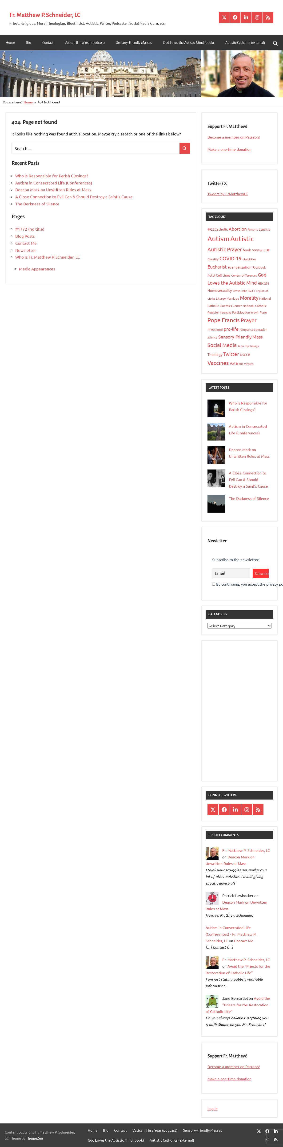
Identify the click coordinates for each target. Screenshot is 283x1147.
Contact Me (26, 243)
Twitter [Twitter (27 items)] (231, 354)
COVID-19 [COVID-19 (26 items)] (230, 258)
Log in (212, 1108)
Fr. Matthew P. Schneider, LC (55, 14)
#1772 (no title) (29, 228)
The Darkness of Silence (37, 203)
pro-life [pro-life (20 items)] (231, 329)
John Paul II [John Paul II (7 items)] (248, 291)
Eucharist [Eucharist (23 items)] (217, 266)
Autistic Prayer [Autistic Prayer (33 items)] (224, 249)
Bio (28, 43)
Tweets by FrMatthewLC (227, 193)
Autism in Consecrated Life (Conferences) (53, 182)
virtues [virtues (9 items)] (249, 364)
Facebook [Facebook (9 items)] (259, 267)
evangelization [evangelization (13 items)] (239, 267)
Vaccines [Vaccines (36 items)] (218, 362)
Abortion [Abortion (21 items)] (238, 229)
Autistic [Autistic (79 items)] (242, 239)
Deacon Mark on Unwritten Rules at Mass (53, 189)
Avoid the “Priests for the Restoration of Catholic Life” (238, 1005)
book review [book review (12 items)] (253, 250)
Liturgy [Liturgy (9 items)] (221, 298)
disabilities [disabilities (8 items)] (249, 259)
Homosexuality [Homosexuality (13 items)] (219, 290)
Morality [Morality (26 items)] (249, 297)
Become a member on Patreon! (233, 137)
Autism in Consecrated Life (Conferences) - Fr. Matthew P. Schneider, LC (231, 934)
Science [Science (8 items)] (212, 337)
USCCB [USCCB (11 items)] (245, 354)
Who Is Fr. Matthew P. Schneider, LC (47, 256)
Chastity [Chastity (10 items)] (213, 259)
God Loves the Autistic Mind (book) (188, 43)
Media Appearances (37, 268)
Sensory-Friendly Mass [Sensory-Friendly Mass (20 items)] (240, 336)
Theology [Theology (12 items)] (214, 354)
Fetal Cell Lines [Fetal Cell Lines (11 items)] (218, 275)
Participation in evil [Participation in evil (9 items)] (245, 312)
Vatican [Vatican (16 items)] (236, 363)
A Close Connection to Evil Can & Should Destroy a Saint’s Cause (74, 196)
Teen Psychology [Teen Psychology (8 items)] (248, 346)
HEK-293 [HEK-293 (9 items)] (263, 283)
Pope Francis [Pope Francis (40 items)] (223, 320)
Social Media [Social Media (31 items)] (222, 345)
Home (10, 43)
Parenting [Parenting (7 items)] (225, 312)
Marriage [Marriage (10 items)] (233, 298)
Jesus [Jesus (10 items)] (236, 291)
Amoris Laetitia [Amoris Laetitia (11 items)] (259, 229)
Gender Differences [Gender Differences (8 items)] (244, 275)
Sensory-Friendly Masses (134, 43)
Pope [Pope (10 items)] (263, 312)
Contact (47, 43)
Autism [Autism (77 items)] (218, 239)
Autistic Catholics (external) (245, 43)
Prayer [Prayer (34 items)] (249, 320)
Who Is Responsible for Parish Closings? (51, 175)
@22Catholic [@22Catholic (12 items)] (217, 229)
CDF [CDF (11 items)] (266, 250)
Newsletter (25, 250)
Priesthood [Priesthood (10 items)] (215, 329)
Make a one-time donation (229, 149)
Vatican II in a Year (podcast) (85, 43)
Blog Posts (25, 235)
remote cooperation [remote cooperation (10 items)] (253, 329)
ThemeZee (34, 1138)
